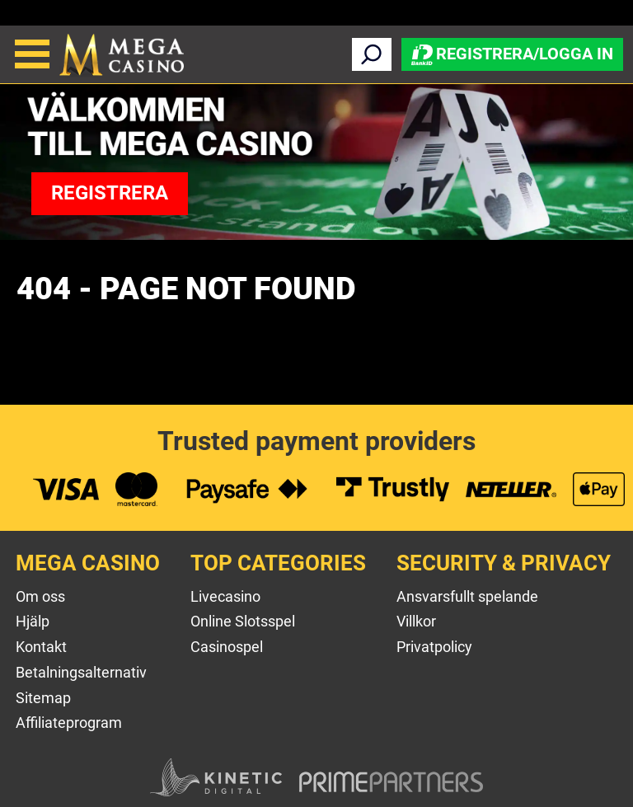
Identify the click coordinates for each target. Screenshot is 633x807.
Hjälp (32, 621)
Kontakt (41, 646)
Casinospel (226, 646)
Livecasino (225, 596)
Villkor (416, 621)
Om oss (40, 596)
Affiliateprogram (69, 722)
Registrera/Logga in (512, 53)
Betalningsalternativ (81, 672)
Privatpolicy (434, 646)
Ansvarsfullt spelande (467, 596)
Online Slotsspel (242, 621)
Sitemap (43, 697)
